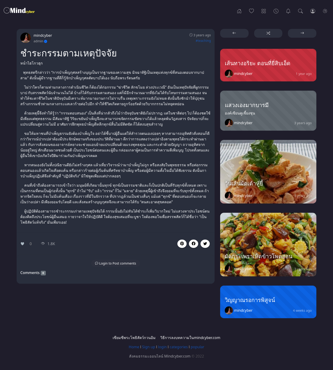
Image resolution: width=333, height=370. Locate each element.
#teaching (203, 40)
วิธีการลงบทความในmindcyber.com (190, 337)
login (162, 346)
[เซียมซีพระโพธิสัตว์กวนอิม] (288, 10)
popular (197, 346)
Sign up (148, 346)
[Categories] (263, 10)
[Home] (239, 10)
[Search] (300, 10)
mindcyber (43, 35)
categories (179, 346)
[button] (193, 244)
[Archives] (276, 10)
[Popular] (251, 10)
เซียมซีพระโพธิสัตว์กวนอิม (134, 337)
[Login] (312, 10)
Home (134, 346)
